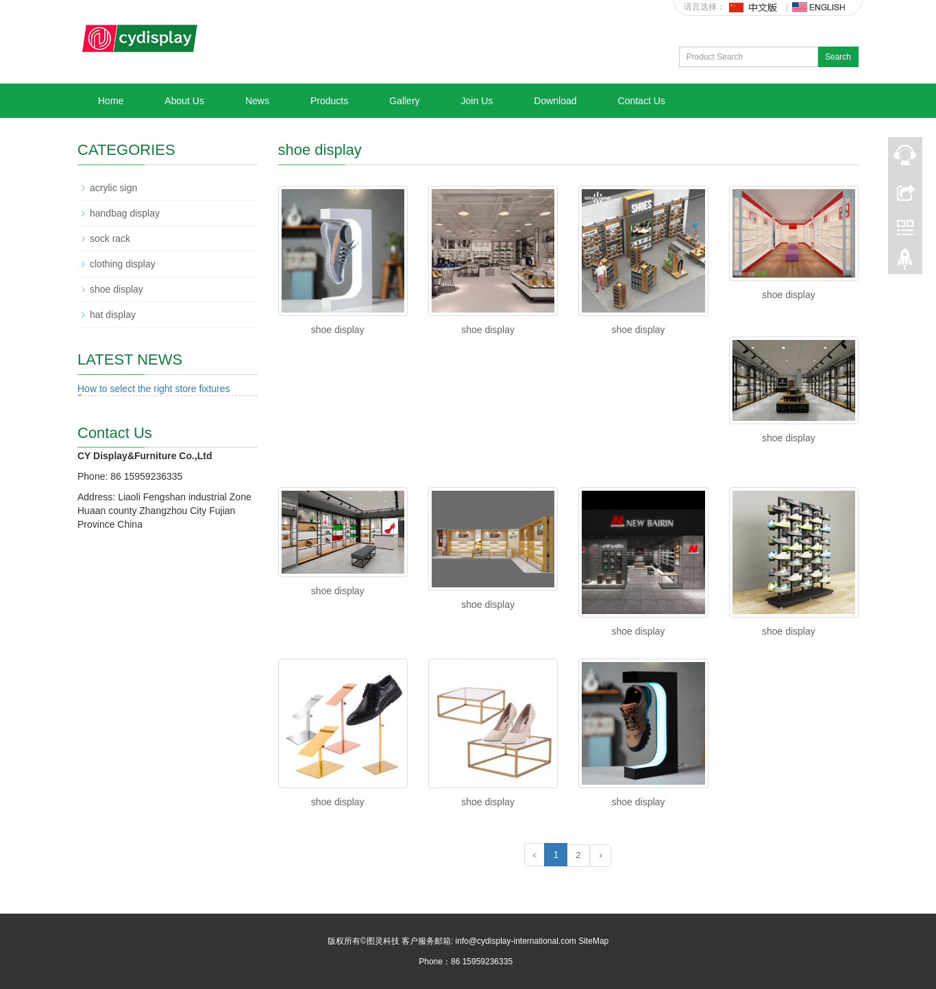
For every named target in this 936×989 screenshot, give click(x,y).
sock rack (110, 238)
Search (838, 57)
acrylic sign (113, 187)
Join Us (477, 100)
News (257, 100)
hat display (113, 314)
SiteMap (593, 941)
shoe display (338, 329)
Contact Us (641, 100)
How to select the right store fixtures (153, 388)
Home (110, 100)
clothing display (123, 263)
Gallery (404, 100)
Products (329, 100)
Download (555, 100)
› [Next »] (600, 855)
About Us (184, 100)
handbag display (125, 213)
